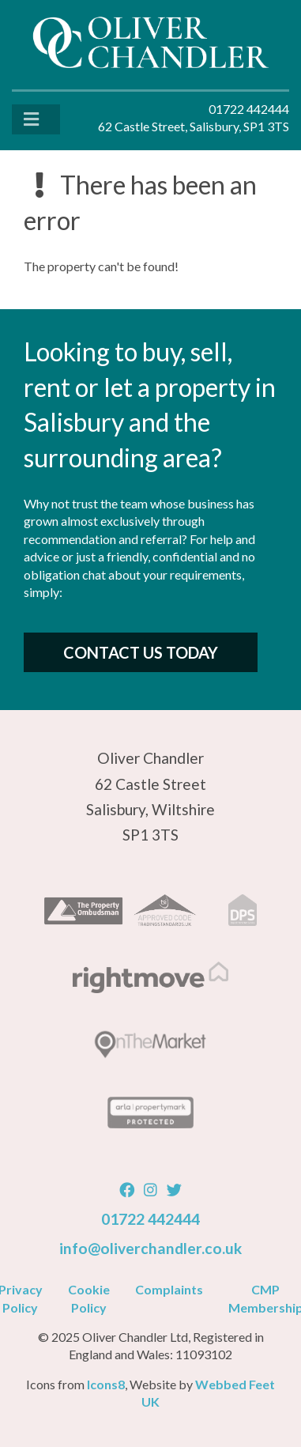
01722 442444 (150, 1219)
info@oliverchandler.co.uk (150, 1248)
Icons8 (106, 1384)
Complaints (169, 1289)
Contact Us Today (140, 652)
